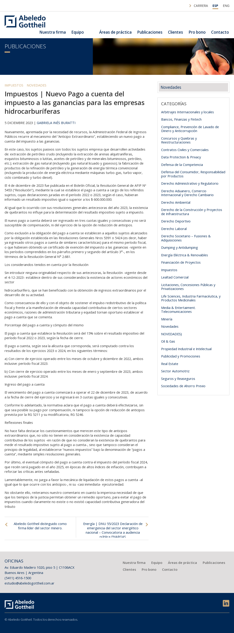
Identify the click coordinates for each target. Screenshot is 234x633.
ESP (215, 5)
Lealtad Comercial (175, 277)
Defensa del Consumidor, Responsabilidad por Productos (193, 174)
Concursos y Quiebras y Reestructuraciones (179, 140)
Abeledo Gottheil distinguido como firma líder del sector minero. (40, 525)
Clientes (175, 32)
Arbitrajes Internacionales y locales (187, 112)
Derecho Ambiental (175, 202)
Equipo (77, 32)
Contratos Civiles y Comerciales (185, 149)
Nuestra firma (52, 32)
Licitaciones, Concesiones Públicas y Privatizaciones (188, 286)
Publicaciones (149, 32)
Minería (166, 319)
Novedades (36, 85)
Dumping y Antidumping (179, 247)
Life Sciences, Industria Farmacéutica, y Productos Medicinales (191, 298)
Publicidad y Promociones (180, 356)
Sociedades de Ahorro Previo (183, 386)
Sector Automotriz (175, 371)
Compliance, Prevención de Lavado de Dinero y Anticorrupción (190, 128)
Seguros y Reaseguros (178, 378)
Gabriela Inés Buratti (56, 122)
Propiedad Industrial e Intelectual (186, 348)
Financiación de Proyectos (181, 262)
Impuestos (14, 85)
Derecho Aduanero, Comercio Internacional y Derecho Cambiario (187, 193)
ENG (226, 5)
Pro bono (197, 32)
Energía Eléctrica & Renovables (184, 255)
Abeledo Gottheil (25, 21)
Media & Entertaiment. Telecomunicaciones (178, 309)
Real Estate (169, 363)
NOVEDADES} (171, 334)
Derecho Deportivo (176, 221)
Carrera (201, 5)
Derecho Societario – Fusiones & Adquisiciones (186, 238)
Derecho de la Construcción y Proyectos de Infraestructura (191, 211)
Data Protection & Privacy (181, 157)
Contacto (220, 32)
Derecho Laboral (174, 228)
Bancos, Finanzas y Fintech (181, 119)
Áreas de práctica (115, 32)
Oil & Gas (168, 341)
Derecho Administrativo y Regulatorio (189, 183)
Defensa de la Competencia (182, 164)
